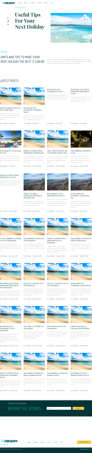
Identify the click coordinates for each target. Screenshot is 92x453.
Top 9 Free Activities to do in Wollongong (34, 284)
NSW (26, 2)
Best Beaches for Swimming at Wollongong (81, 284)
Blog (53, 2)
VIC (46, 2)
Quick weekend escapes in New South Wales (10, 109)
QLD (33, 2)
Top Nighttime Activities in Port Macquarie (34, 239)
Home (19, 3)
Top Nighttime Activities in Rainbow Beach (57, 374)
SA (39, 2)
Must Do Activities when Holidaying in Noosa (9, 176)
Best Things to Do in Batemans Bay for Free (56, 194)
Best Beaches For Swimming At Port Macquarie (7, 328)
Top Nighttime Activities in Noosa (81, 152)
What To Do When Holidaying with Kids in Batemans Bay (33, 195)
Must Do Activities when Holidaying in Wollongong (34, 152)
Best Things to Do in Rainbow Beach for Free (80, 374)
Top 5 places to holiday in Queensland (33, 327)
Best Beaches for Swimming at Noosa (55, 90)
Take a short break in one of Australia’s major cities (57, 152)
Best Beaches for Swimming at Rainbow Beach (32, 110)
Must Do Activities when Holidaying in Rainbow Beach (9, 375)
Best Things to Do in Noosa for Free (10, 152)
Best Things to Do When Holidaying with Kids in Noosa (80, 91)
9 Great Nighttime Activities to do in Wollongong (10, 239)
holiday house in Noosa (71, 59)
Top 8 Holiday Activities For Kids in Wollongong (81, 239)
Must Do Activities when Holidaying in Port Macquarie (56, 240)
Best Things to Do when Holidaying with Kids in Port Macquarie (9, 285)
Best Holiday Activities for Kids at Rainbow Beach (34, 374)
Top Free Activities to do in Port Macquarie (57, 284)
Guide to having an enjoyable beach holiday (80, 327)
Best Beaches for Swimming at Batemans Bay (80, 195)
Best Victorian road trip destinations (56, 327)
